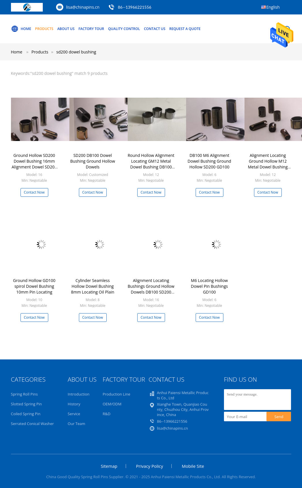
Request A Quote (185, 28)
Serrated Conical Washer (32, 423)
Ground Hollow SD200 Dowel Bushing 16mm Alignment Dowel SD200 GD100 (34, 164)
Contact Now (34, 192)
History (74, 404)
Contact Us (154, 28)
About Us (66, 28)
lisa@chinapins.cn (83, 7)
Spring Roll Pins (24, 394)
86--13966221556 (134, 7)
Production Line (116, 394)
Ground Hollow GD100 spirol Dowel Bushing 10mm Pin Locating (34, 286)
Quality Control (124, 28)
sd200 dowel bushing (76, 52)
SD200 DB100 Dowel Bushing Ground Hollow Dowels (92, 161)
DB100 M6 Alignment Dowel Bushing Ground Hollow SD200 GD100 (209, 161)
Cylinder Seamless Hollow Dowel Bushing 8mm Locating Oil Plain (92, 286)
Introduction (78, 394)
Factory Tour (91, 28)
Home (21, 28)
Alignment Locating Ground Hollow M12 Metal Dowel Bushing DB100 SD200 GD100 (268, 164)
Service (74, 413)
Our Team (76, 423)
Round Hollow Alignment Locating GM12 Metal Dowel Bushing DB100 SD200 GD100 (151, 164)
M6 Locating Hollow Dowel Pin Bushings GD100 (209, 286)
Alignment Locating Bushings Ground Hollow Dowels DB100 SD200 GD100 (151, 289)
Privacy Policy (149, 466)
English (273, 7)
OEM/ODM (112, 404)
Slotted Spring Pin (26, 404)
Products (44, 28)
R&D (106, 413)
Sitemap (109, 466)
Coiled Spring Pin (25, 413)
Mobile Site (193, 466)
